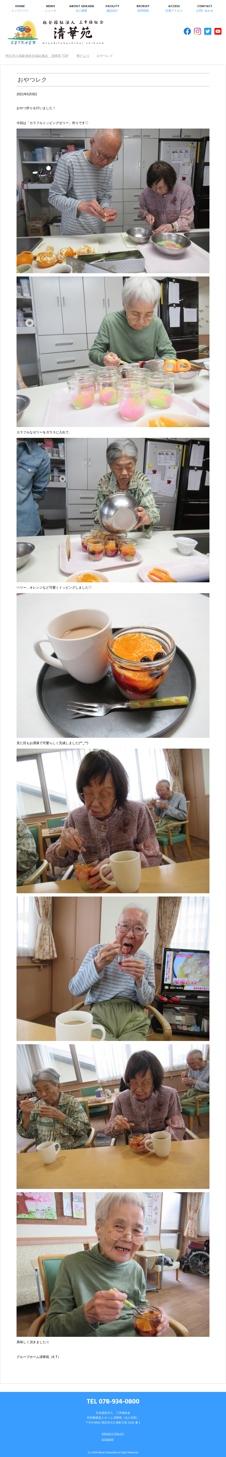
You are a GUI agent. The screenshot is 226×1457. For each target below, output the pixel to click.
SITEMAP (107, 1436)
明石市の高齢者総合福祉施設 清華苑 (46, 32)
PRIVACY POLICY (113, 1431)
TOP (37, 53)
